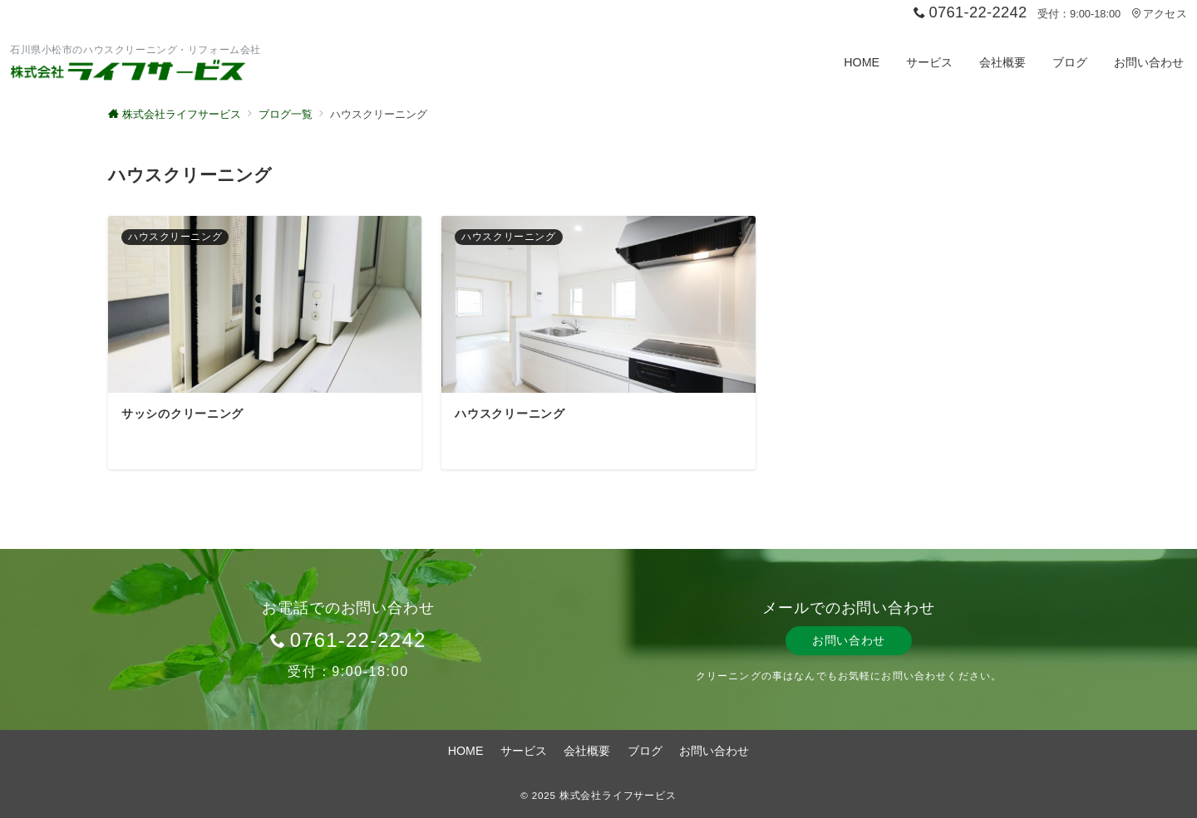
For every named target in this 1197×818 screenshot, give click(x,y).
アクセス (1159, 13)
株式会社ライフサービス (618, 795)
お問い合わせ (848, 640)
